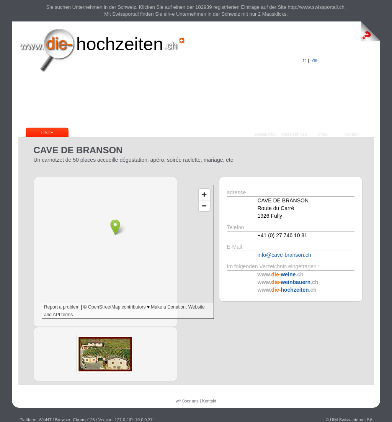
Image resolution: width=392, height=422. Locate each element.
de (314, 60)
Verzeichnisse (294, 134)
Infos (322, 134)
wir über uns (187, 401)
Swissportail (265, 134)
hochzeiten (119, 44)
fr (304, 60)
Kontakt (351, 134)
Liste (47, 132)
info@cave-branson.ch (284, 255)
